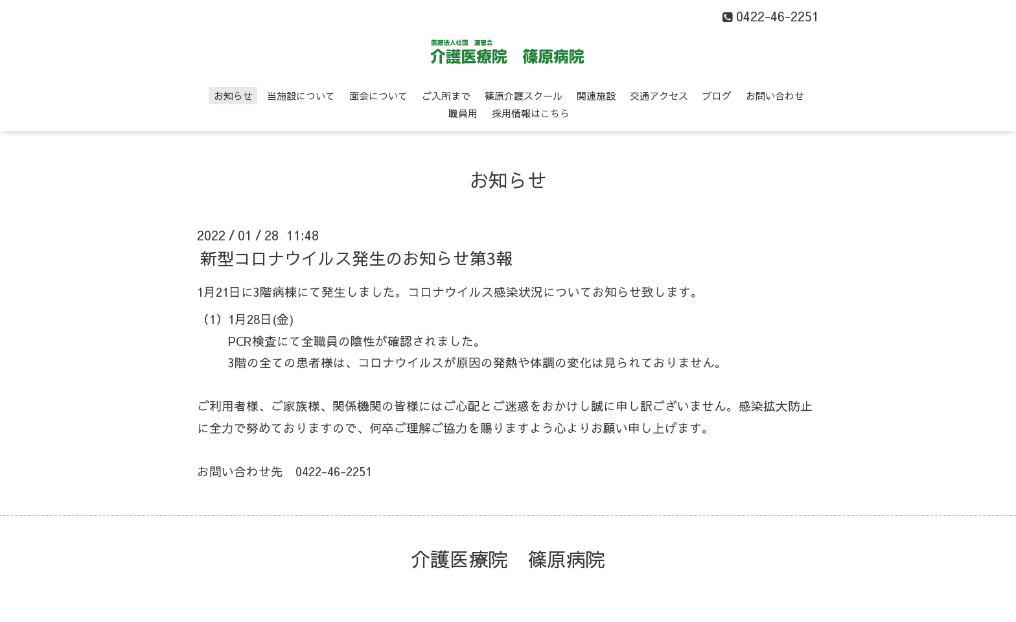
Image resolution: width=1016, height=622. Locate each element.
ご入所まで (446, 95)
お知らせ (233, 95)
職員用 (463, 113)
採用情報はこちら (531, 113)
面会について (378, 95)
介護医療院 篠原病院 (508, 559)
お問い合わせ (775, 95)
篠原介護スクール (523, 95)
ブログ (717, 95)
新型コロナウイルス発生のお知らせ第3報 (356, 258)
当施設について (301, 95)
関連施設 (596, 95)
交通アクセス (659, 95)
